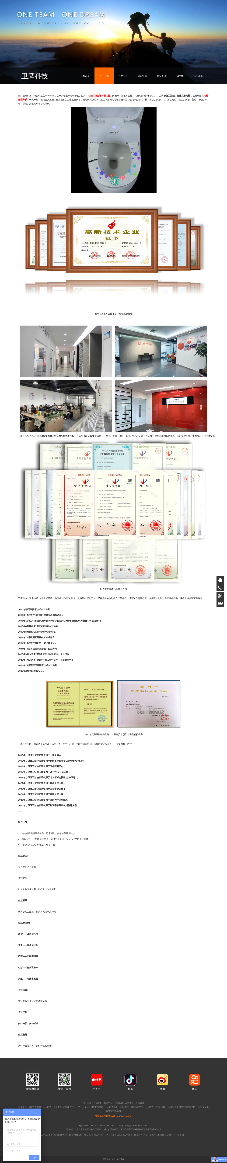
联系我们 (180, 75)
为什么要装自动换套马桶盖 (90, 1106)
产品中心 (123, 75)
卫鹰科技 (34, 75)
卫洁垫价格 (112, 1106)
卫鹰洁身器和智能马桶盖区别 (181, 1106)
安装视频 (119, 1102)
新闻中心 (142, 75)
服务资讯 (161, 75)
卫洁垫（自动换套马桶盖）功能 (59, 1106)
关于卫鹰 (104, 75)
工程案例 (129, 1102)
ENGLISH (199, 75)
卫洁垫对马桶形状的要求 (131, 1106)
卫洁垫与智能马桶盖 (156, 1106)
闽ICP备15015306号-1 (113, 1159)
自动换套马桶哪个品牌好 (29, 1106)
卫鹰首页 (85, 75)
